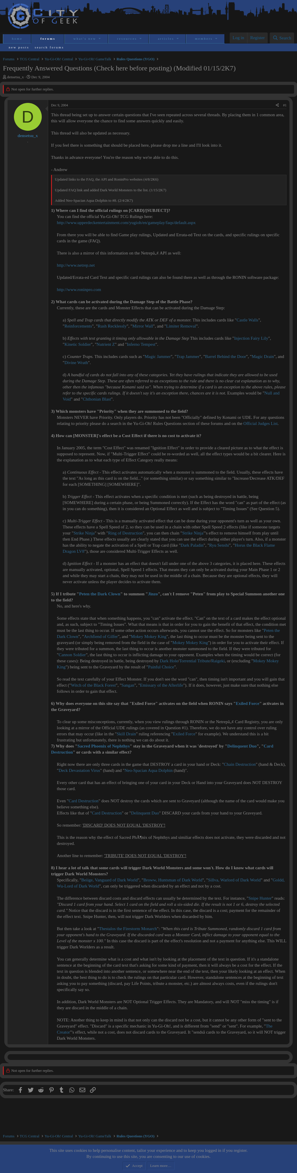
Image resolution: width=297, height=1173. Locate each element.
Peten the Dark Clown (99, 594)
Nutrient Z (106, 344)
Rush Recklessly (112, 326)
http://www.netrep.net (76, 265)
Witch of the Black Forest (93, 685)
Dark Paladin (192, 545)
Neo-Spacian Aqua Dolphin (148, 770)
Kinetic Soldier (77, 344)
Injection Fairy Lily (251, 338)
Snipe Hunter (260, 898)
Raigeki (218, 661)
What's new (84, 38)
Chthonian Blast (97, 399)
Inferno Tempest (141, 344)
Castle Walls (247, 320)
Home (17, 38)
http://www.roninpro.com (79, 289)
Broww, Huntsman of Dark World (173, 880)
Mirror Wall (142, 326)
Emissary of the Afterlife (161, 685)
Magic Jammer (158, 356)
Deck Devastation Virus (79, 770)
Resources (127, 38)
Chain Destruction (240, 764)
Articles (166, 38)
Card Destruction (84, 801)
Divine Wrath (76, 362)
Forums (47, 38)
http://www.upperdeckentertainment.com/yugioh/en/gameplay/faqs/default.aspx (126, 222)
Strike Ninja (84, 533)
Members (204, 38)
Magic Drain (263, 356)
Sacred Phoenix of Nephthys (103, 746)
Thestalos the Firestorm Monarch (128, 928)
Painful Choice (161, 667)
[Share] (277, 105)
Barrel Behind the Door (225, 356)
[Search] (282, 37)
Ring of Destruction (125, 533)
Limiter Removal (181, 326)
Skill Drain (126, 734)
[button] (100, 38)
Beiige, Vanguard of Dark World (109, 880)
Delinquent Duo (242, 746)
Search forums (49, 47)
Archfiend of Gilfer (101, 636)
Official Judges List (260, 423)
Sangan (128, 685)
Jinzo (153, 594)
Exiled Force (247, 703)
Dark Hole (169, 661)
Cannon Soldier (72, 654)
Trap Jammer (187, 356)
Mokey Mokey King (148, 636)
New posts (19, 47)
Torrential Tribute (194, 661)
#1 (285, 105)
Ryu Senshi (219, 545)
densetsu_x (15, 77)
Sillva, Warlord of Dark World (234, 880)
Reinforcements (78, 326)
